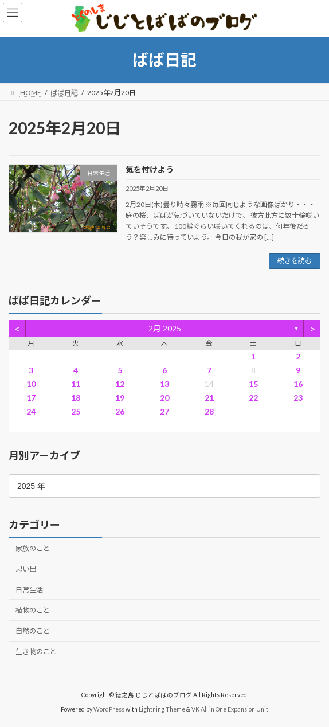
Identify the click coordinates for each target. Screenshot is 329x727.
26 (119, 411)
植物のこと (32, 609)
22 (253, 397)
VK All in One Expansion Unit (229, 709)
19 (119, 397)
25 (75, 411)
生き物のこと (36, 651)
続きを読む (294, 260)
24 (31, 411)
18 (75, 397)
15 (253, 384)
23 (298, 397)
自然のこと (32, 631)
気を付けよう (150, 169)
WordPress (108, 709)
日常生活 (29, 589)
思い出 (25, 568)
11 (75, 384)
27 (164, 411)
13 (164, 384)
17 (31, 397)
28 (209, 411)
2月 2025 (164, 328)
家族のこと (32, 548)
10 (31, 384)
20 (164, 397)
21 (209, 397)
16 (298, 384)
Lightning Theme (162, 709)
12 (119, 384)
